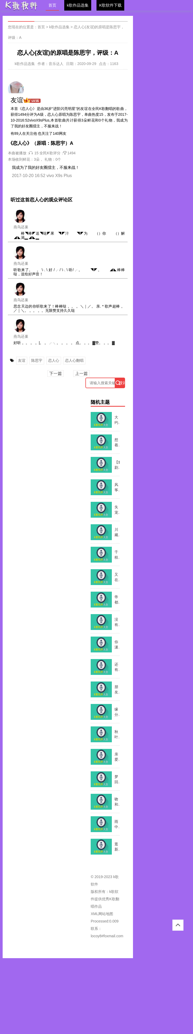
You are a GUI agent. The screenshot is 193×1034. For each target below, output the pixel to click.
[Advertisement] (96, 995)
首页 (52, 5)
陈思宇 (36, 360)
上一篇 (81, 373)
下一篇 (55, 373)
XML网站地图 (102, 914)
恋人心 (53, 360)
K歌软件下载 (110, 5)
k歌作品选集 (78, 5)
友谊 (21, 360)
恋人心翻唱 (74, 360)
